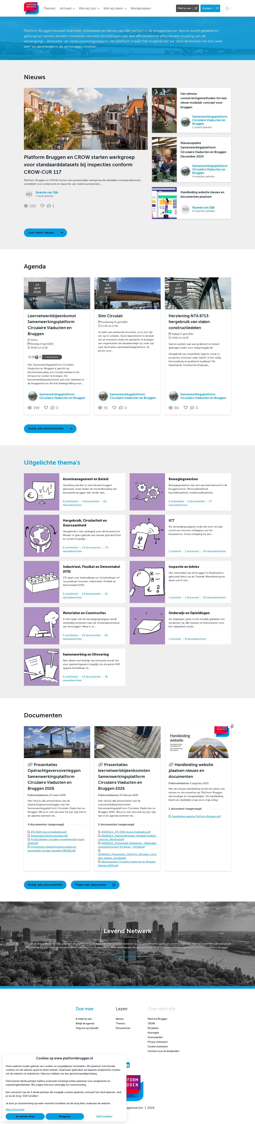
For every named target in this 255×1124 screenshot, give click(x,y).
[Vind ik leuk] (42, 206)
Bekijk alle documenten (45, 885)
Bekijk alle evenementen (50, 428)
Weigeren (65, 1116)
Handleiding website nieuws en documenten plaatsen (202, 194)
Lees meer (127, 956)
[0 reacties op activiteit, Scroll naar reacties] (55, 408)
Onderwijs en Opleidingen (189, 613)
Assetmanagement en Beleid (85, 479)
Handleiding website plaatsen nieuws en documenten (191, 770)
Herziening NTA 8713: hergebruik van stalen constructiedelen (189, 322)
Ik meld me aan (84, 1019)
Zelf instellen (104, 1116)
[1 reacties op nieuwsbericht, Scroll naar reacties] (51, 206)
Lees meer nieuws (45, 233)
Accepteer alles (25, 1116)
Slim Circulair (110, 316)
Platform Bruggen (157, 1019)
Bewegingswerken (183, 479)
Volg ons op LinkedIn (87, 1028)
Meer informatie (15, 1109)
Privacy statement (158, 1042)
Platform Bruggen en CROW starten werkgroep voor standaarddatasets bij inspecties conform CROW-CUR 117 (79, 164)
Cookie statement (158, 1046)
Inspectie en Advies (184, 567)
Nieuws (120, 1019)
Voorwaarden (155, 1037)
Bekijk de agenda (85, 1023)
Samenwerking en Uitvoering (86, 654)
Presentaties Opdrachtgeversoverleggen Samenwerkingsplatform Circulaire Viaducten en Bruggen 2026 (54, 776)
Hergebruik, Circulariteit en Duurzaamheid (85, 523)
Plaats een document (95, 885)
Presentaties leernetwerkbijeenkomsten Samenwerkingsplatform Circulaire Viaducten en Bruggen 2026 (124, 776)
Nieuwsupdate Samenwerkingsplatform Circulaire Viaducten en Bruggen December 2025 (203, 149)
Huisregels (153, 1032)
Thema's (120, 1023)
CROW (151, 1023)
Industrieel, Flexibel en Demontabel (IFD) (91, 569)
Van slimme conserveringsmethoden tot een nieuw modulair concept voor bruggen (203, 100)
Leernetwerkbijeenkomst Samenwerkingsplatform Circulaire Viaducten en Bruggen (52, 325)
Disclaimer (153, 1028)
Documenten (123, 1028)
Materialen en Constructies (84, 613)
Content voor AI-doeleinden (163, 1051)
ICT (171, 521)
